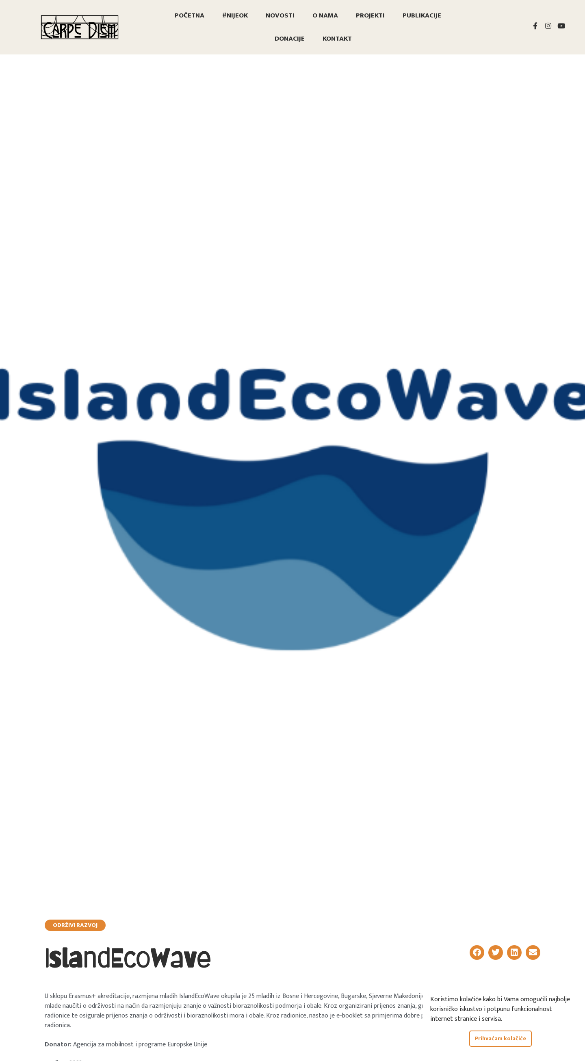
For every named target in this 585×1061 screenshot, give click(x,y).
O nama (325, 15)
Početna (189, 15)
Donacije (290, 38)
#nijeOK (235, 15)
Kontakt (337, 38)
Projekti (370, 15)
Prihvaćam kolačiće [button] (500, 1039)
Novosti (280, 15)
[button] (477, 952)
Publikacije (422, 15)
